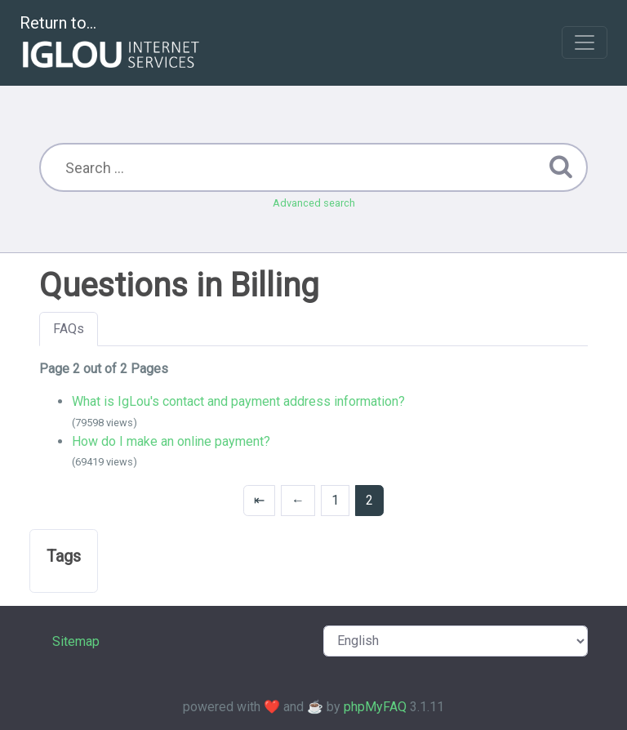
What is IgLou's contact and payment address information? (238, 401)
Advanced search (314, 203)
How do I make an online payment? (171, 441)
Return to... (111, 43)
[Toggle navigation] (584, 42)
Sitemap (76, 641)
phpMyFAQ (375, 706)
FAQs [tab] (68, 328)
